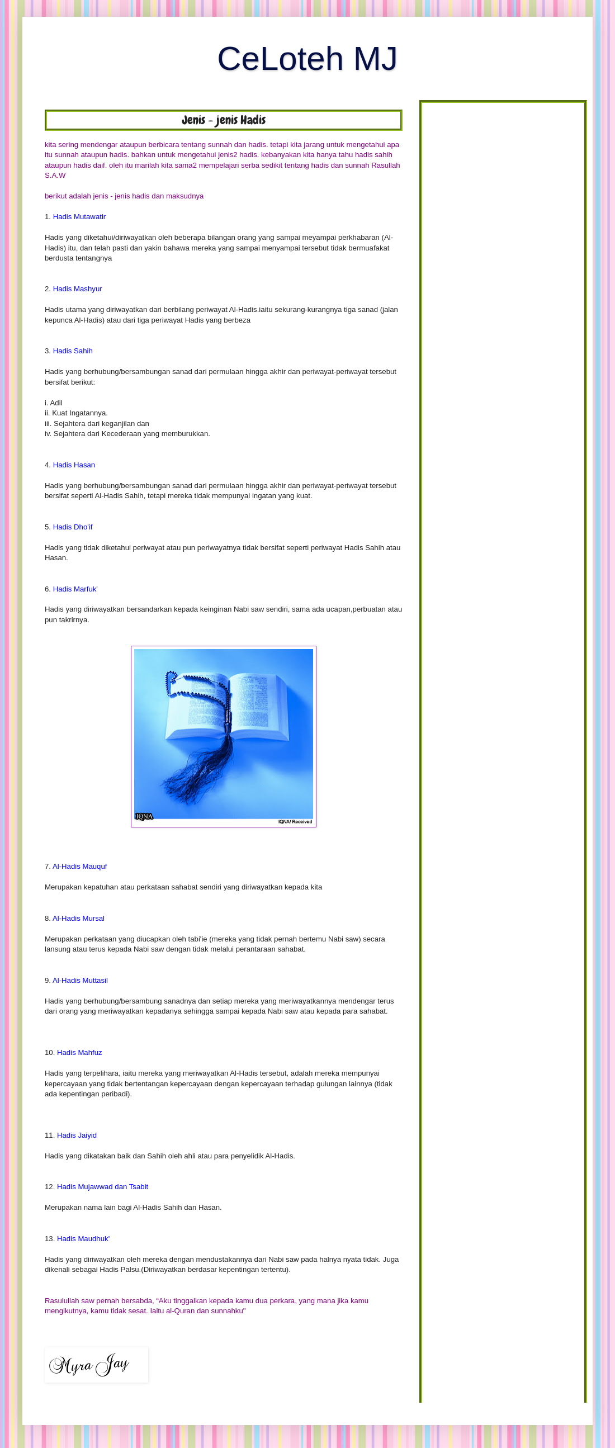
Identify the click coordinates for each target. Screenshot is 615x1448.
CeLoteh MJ (307, 58)
